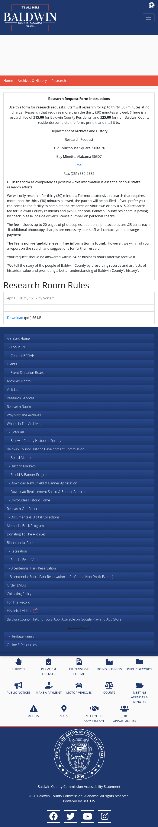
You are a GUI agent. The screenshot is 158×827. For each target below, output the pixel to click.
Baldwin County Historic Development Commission (45, 449)
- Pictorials (15, 432)
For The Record (18, 602)
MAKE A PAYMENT (49, 688)
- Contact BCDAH (21, 355)
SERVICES (18, 664)
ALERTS (33, 711)
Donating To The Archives (26, 534)
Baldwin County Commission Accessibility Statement (79, 786)
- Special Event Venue (24, 559)
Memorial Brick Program (25, 525)
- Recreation (17, 551)
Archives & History (32, 80)
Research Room (19, 406)
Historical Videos (22, 611)
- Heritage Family (20, 636)
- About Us (16, 347)
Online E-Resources (22, 644)
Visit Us (12, 389)
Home (8, 80)
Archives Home (18, 338)
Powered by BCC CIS (79, 801)
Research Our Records (24, 508)
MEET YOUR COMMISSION (94, 714)
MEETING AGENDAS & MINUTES (139, 693)
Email (79, 165)
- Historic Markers (21, 466)
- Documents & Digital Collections (33, 517)
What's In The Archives (24, 423)
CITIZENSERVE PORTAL (79, 667)
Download (15, 317)
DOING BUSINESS (109, 664)
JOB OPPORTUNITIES (124, 714)
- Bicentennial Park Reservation (31, 568)
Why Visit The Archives (24, 415)
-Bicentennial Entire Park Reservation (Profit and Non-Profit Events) (60, 576)
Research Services (20, 398)
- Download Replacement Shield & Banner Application (48, 491)
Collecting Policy (19, 593)
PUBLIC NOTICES (18, 688)
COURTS (109, 688)
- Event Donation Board (25, 372)
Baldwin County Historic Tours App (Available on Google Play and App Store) (64, 619)
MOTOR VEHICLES (79, 688)
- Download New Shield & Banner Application (42, 483)
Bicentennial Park (20, 542)
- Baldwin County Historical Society (34, 440)
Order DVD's (16, 585)
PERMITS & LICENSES (49, 667)
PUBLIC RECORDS (139, 664)
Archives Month (19, 381)
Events (12, 364)
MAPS (64, 711)
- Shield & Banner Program (28, 474)
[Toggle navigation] (149, 17)
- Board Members (21, 457)
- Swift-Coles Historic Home (28, 500)
